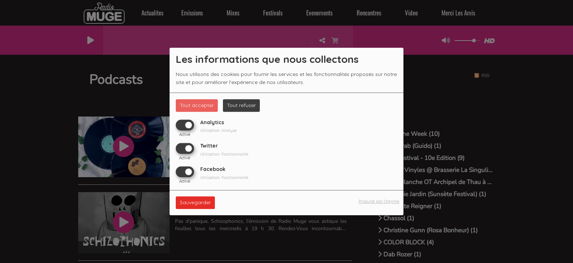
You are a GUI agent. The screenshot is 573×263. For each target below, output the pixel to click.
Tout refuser (241, 105)
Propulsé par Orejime (378, 201)
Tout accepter (197, 105)
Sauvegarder (195, 202)
